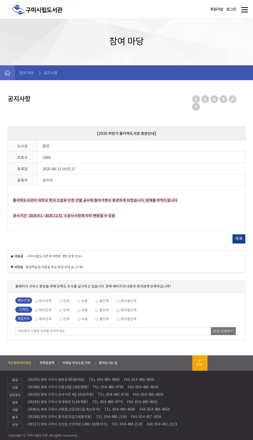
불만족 (104, 301)
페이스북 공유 (196, 99)
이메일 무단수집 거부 (77, 363)
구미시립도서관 (43, 15)
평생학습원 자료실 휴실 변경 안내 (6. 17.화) (54, 267)
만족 (66, 301)
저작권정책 (47, 363)
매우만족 (45, 301)
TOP (200, 365)
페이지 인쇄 (196, 107)
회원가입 (216, 9)
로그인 (231, 9)
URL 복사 (233, 99)
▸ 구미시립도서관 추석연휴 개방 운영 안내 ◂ (54, 256)
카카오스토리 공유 (224, 99)
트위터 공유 (205, 99)
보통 (84, 301)
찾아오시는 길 (108, 363)
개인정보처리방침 (19, 363)
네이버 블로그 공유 (215, 99)
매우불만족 (129, 301)
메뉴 (243, 11)
